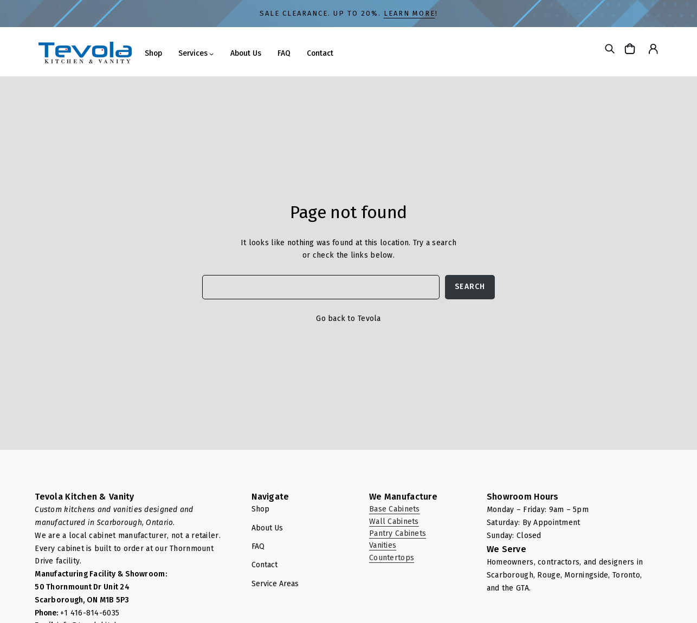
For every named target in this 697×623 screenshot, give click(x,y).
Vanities (382, 545)
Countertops (391, 557)
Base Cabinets (394, 509)
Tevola (369, 318)
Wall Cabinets (394, 521)
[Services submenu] (211, 53)
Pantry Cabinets (397, 533)
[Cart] (631, 48)
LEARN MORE (409, 13)
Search (470, 286)
